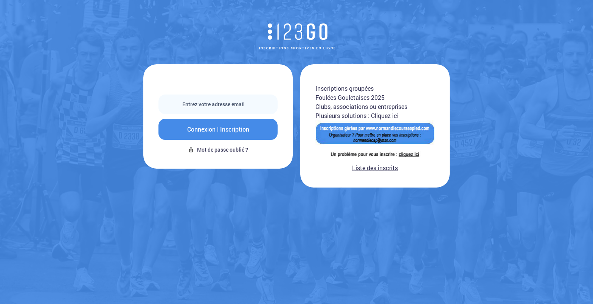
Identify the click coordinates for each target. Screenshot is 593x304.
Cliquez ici (385, 115)
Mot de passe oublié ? (218, 149)
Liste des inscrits (375, 168)
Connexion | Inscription (218, 129)
